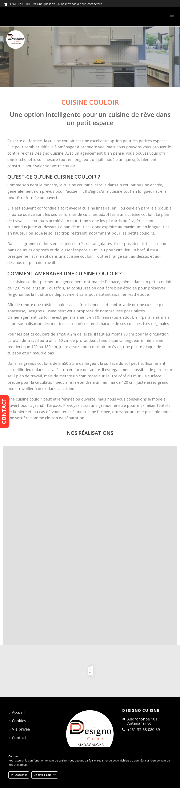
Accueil (17, 712)
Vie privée (19, 729)
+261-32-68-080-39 (22, 4)
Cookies (17, 720)
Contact (17, 737)
